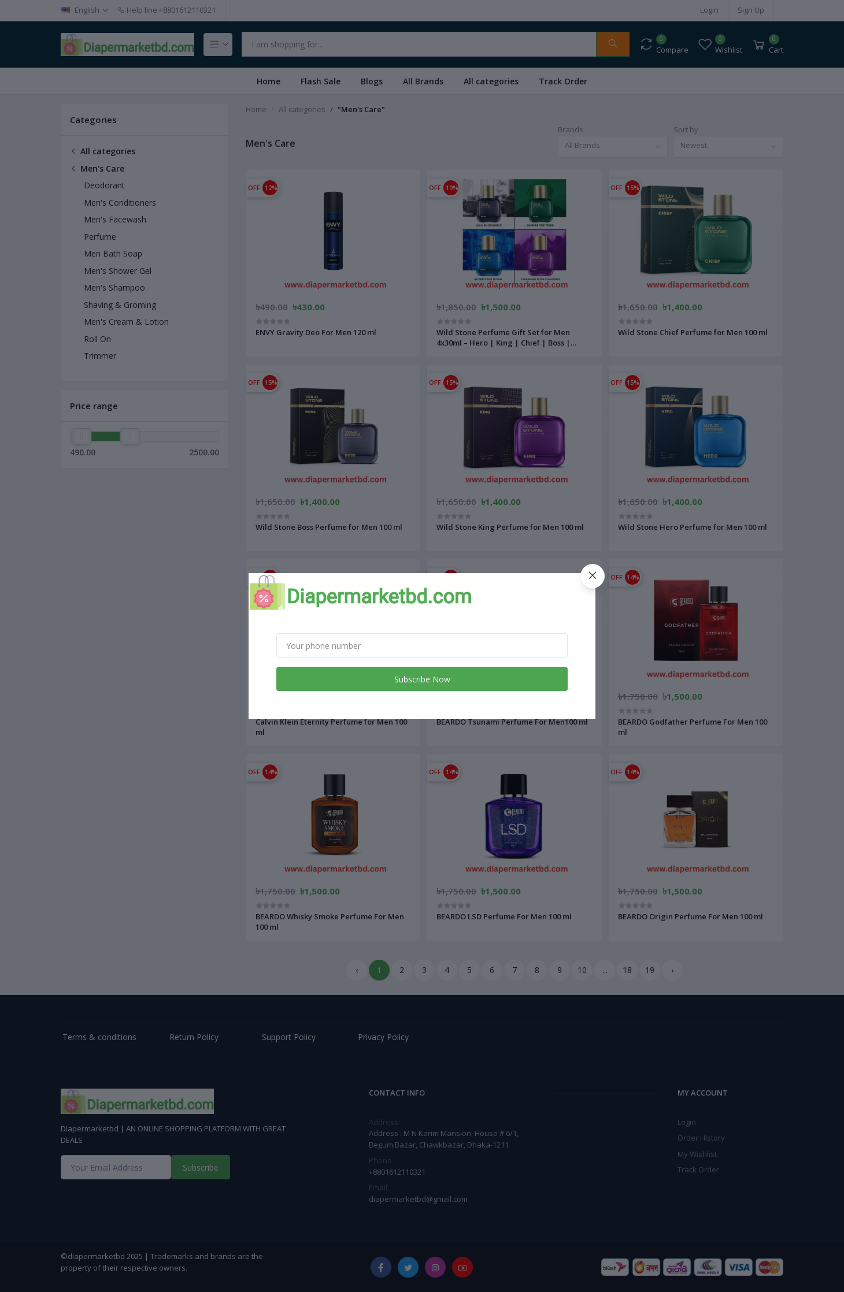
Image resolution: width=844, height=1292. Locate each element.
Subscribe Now (422, 679)
